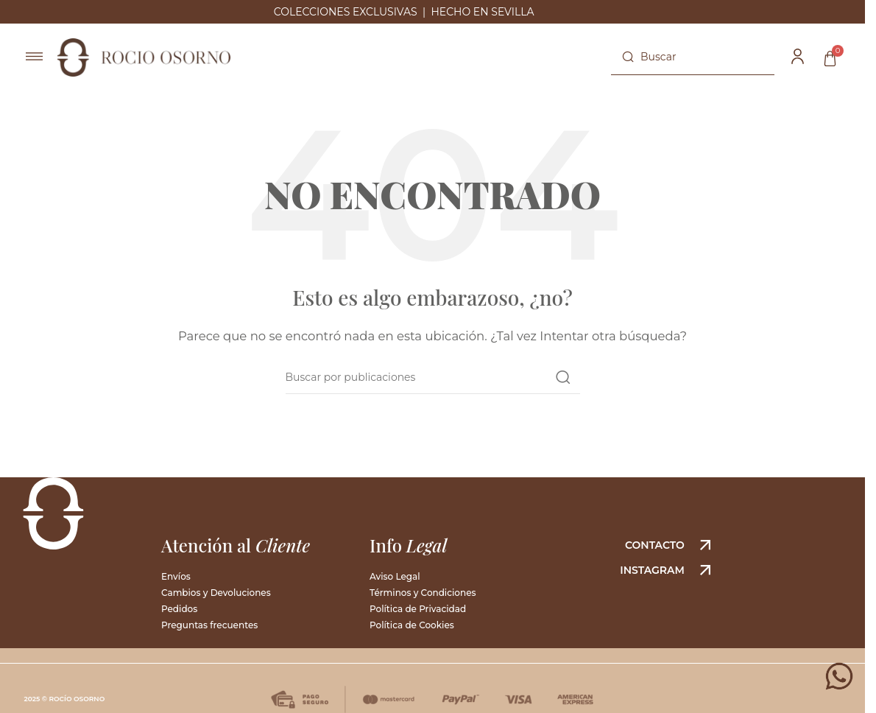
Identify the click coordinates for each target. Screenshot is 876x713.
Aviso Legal (395, 576)
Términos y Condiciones (423, 592)
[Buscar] (692, 57)
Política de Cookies (412, 625)
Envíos (176, 576)
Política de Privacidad (418, 608)
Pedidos (179, 608)
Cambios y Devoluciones (216, 592)
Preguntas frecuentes (209, 625)
